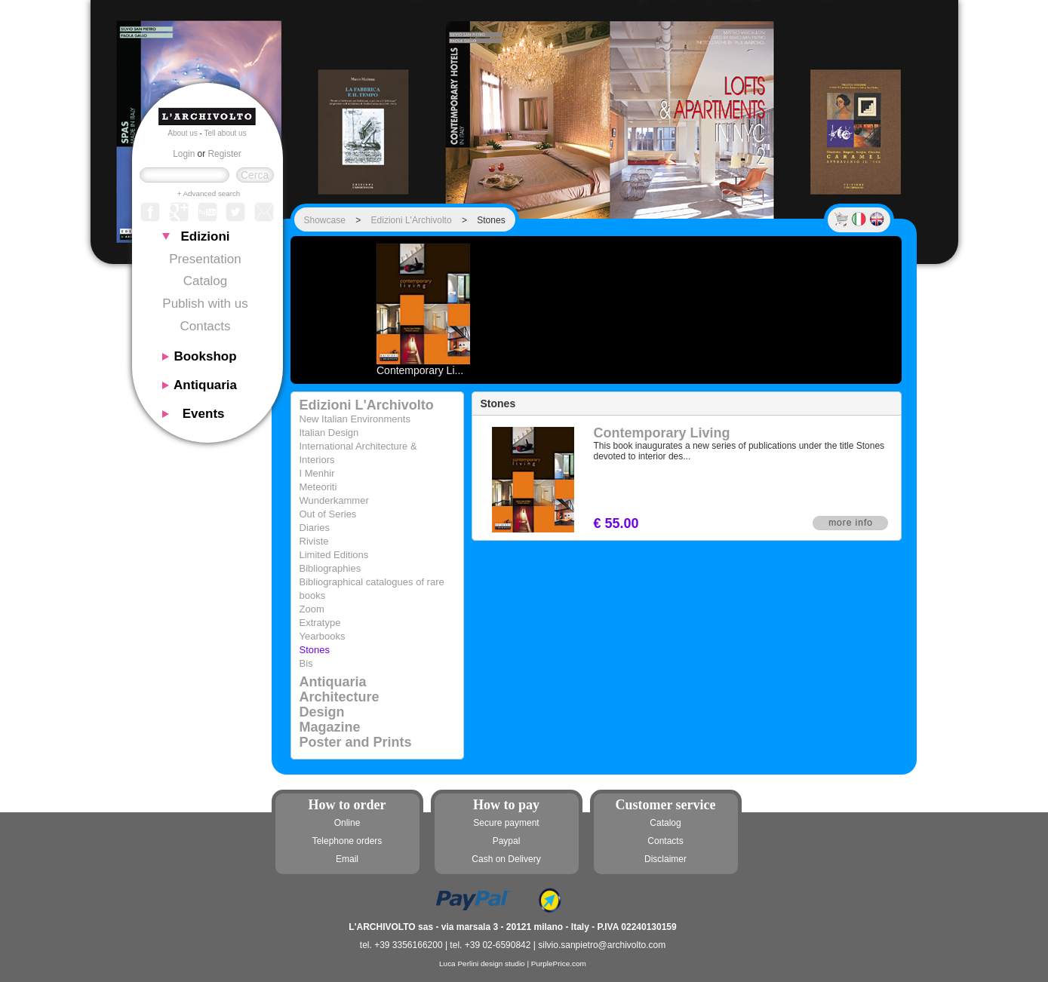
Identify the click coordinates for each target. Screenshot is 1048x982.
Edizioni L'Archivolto (411, 220)
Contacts (205, 326)
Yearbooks (323, 636)
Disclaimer (665, 859)
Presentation (205, 259)
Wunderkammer (334, 500)
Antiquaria (333, 681)
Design (322, 712)
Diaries (315, 527)
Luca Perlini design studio (482, 963)
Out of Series (328, 514)
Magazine (330, 727)
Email (347, 859)
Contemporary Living (662, 432)
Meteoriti (318, 487)
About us (182, 133)
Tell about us (225, 133)
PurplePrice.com (558, 963)
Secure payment (506, 823)
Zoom (312, 609)
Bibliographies (330, 568)
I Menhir (317, 473)
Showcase (325, 220)
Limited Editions (334, 554)
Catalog (205, 281)
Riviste (314, 541)
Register (224, 154)
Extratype (320, 622)
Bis (306, 663)
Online (347, 823)
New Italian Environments (355, 419)
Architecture (340, 696)
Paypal (507, 841)
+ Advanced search (209, 193)
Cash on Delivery (506, 859)
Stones (315, 649)
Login (184, 154)
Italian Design (329, 432)
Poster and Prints (356, 742)
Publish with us (204, 303)
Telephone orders (347, 841)
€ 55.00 (616, 523)
